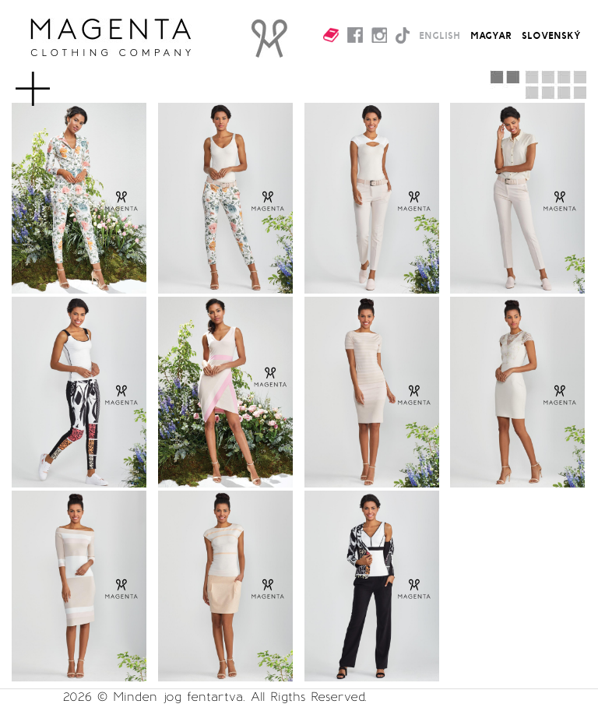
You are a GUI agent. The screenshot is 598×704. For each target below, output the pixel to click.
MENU (58, 81)
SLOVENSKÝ (551, 35)
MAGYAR (491, 35)
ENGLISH (439, 35)
